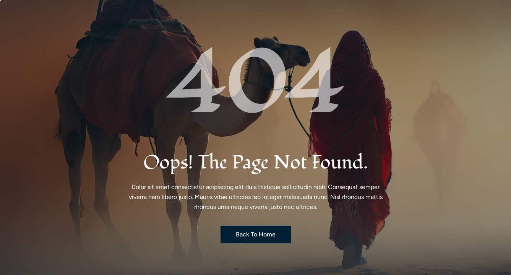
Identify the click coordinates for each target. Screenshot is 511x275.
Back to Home (256, 234)
